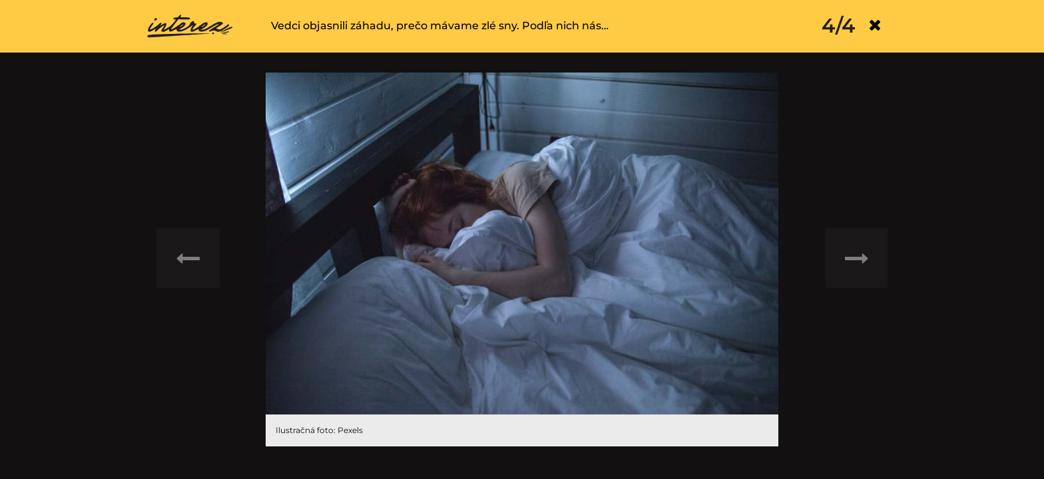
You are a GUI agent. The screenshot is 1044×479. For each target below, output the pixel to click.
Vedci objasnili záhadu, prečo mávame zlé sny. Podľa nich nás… (440, 25)
